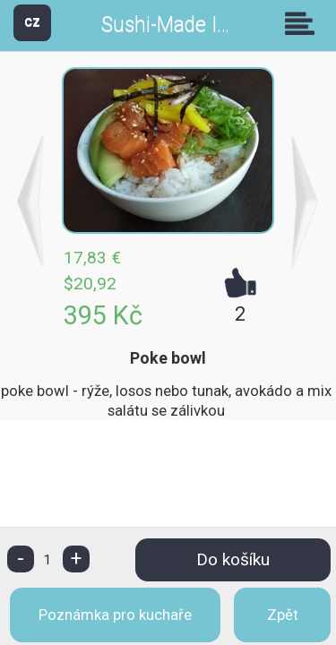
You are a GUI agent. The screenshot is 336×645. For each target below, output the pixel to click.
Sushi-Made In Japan (195, 25)
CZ (32, 22)
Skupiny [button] (304, 23)
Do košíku (233, 559)
